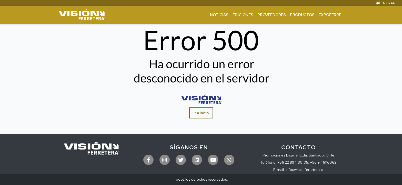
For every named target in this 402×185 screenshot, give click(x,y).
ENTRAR (386, 3)
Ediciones (243, 14)
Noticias (219, 14)
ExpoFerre (330, 14)
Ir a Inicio (201, 112)
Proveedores (271, 14)
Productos (302, 14)
